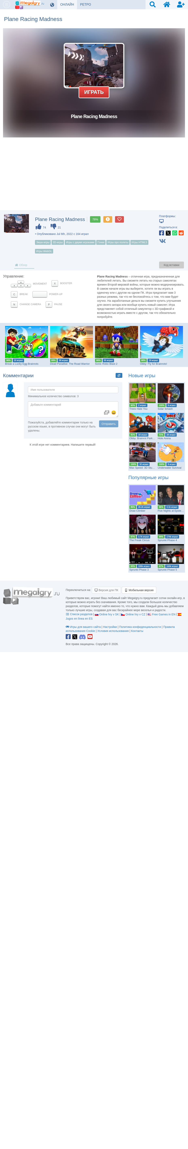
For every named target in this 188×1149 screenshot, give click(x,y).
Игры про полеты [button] (118, 242)
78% (95, 219)
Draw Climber (137, 510)
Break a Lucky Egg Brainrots (21, 363)
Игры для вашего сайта (83, 626)
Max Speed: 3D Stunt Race (145, 467)
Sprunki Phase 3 (139, 569)
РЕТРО (87, 4)
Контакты (137, 631)
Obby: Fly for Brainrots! (153, 363)
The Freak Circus (139, 540)
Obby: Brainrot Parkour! (143, 438)
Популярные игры (148, 477)
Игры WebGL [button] (44, 251)
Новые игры (141, 375)
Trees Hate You (138, 408)
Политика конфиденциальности (140, 626)
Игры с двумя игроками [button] (80, 242)
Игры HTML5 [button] (139, 242)
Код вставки (171, 265)
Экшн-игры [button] (43, 242)
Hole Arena (164, 438)
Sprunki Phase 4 (167, 540)
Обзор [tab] (21, 265)
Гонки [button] (100, 242)
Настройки (110, 626)
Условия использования (113, 631)
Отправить (109, 423)
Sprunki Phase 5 (167, 569)
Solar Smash (165, 408)
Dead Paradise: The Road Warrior (70, 363)
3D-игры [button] (58, 242)
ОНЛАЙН (68, 4)
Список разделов (79, 614)
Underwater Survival (169, 467)
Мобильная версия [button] (139, 590)
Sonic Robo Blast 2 (106, 363)
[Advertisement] (94, 178)
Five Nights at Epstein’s (171, 510)
